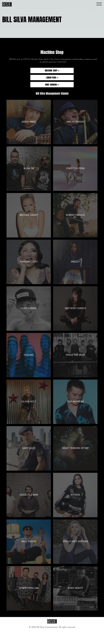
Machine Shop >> (52, 70)
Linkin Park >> (52, 77)
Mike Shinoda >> (52, 84)
